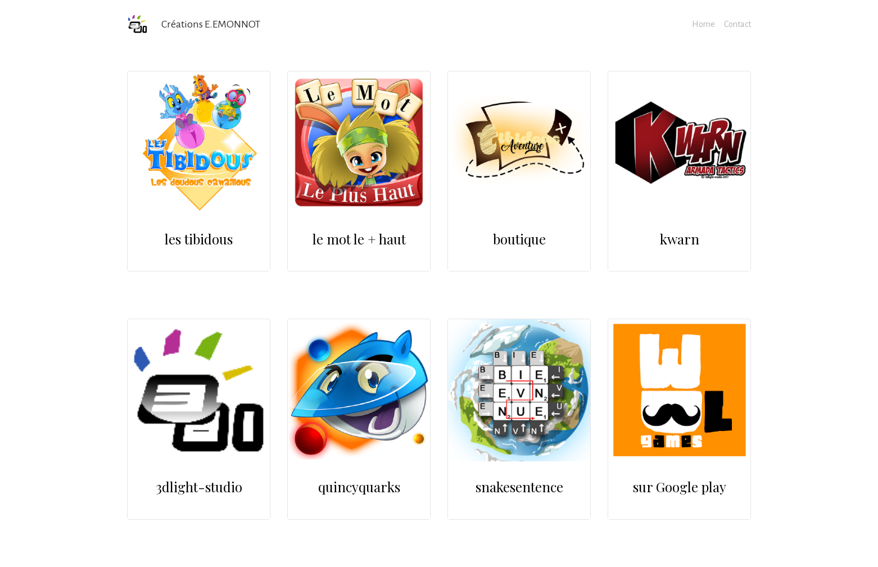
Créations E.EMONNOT (210, 24)
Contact (737, 24)
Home (703, 24)
